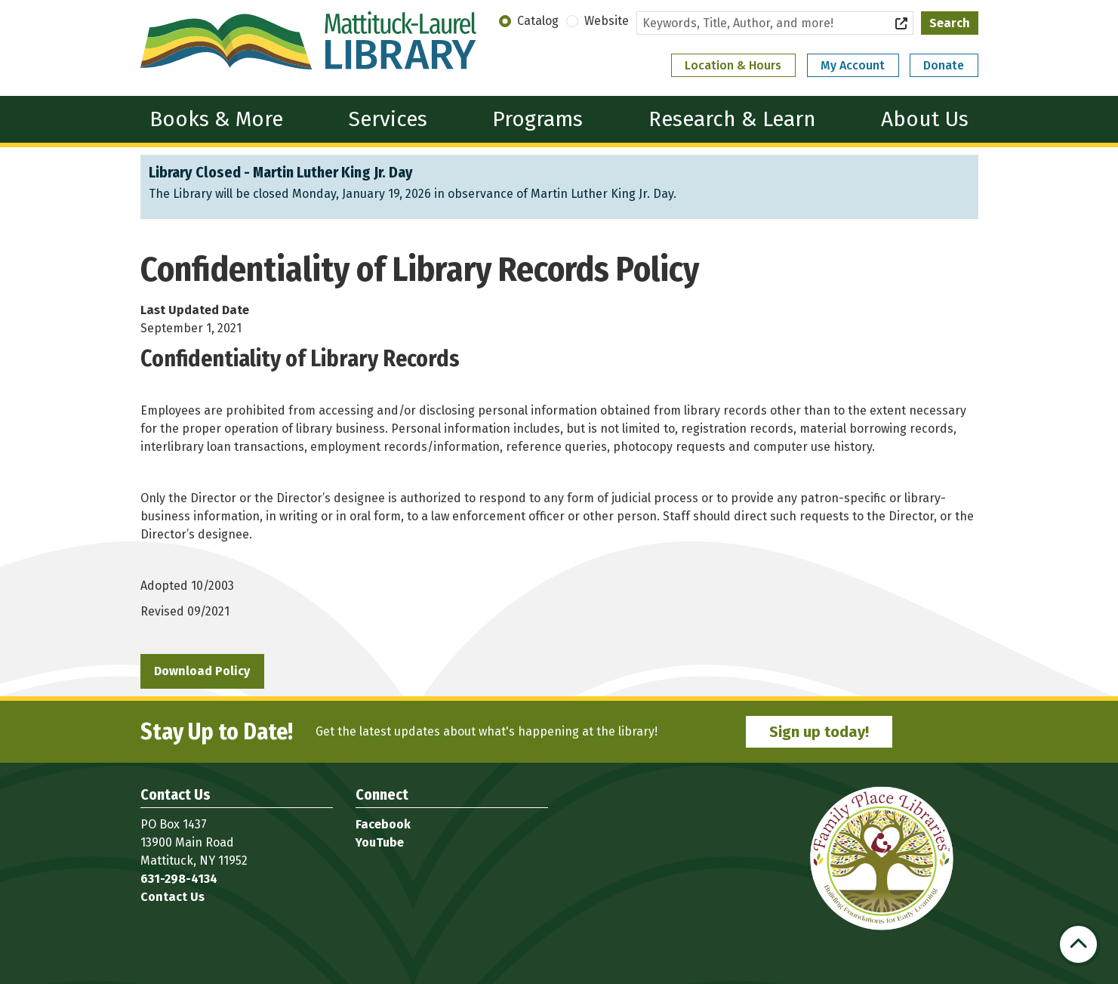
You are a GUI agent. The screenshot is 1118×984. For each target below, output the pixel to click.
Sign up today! (819, 732)
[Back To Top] (1078, 944)
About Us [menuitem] (925, 118)
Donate (943, 65)
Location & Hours (733, 65)
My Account (853, 65)
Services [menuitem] (388, 118)
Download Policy (202, 671)
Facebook (383, 824)
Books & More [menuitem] (216, 118)
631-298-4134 (178, 878)
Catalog (538, 21)
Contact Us (172, 897)
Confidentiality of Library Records (300, 358)
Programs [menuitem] (537, 118)
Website (606, 21)
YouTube (380, 842)
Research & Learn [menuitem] (732, 118)
